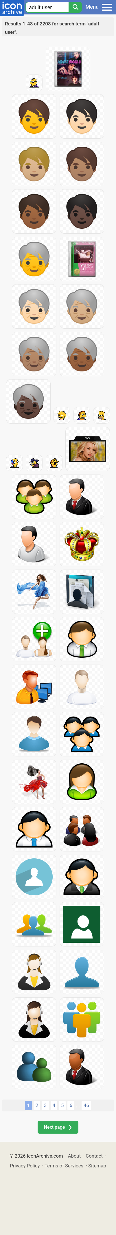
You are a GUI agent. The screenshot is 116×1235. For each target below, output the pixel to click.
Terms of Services (64, 1166)
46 (86, 1105)
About (74, 1156)
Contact (94, 1156)
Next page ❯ (58, 1127)
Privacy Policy (25, 1166)
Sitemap (97, 1166)
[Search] (75, 7)
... (78, 1105)
